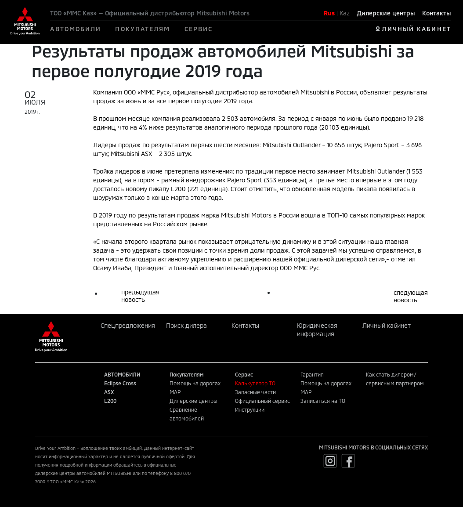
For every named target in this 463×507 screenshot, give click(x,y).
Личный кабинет (386, 325)
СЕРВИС (198, 29)
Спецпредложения (128, 325)
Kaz (345, 13)
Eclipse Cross (120, 383)
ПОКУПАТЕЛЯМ (142, 29)
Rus (329, 13)
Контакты (436, 13)
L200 (110, 401)
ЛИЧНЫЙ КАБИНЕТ (416, 29)
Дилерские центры (386, 13)
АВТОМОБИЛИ (75, 29)
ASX (109, 392)
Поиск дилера (186, 325)
